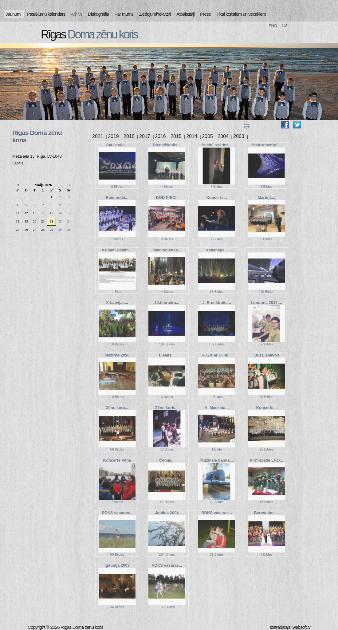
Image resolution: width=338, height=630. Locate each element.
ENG (273, 25)
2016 (160, 136)
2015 (176, 136)
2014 (191, 136)
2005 (207, 136)
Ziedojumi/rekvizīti (155, 14)
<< (17, 185)
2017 (144, 136)
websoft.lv (301, 627)
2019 (113, 136)
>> (68, 185)
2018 (129, 136)
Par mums (123, 14)
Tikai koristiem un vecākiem (241, 14)
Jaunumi (13, 14)
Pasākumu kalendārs (46, 14)
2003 (238, 136)
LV (284, 25)
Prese (205, 14)
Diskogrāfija (98, 14)
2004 (223, 136)
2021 (97, 136)
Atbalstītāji (185, 14)
